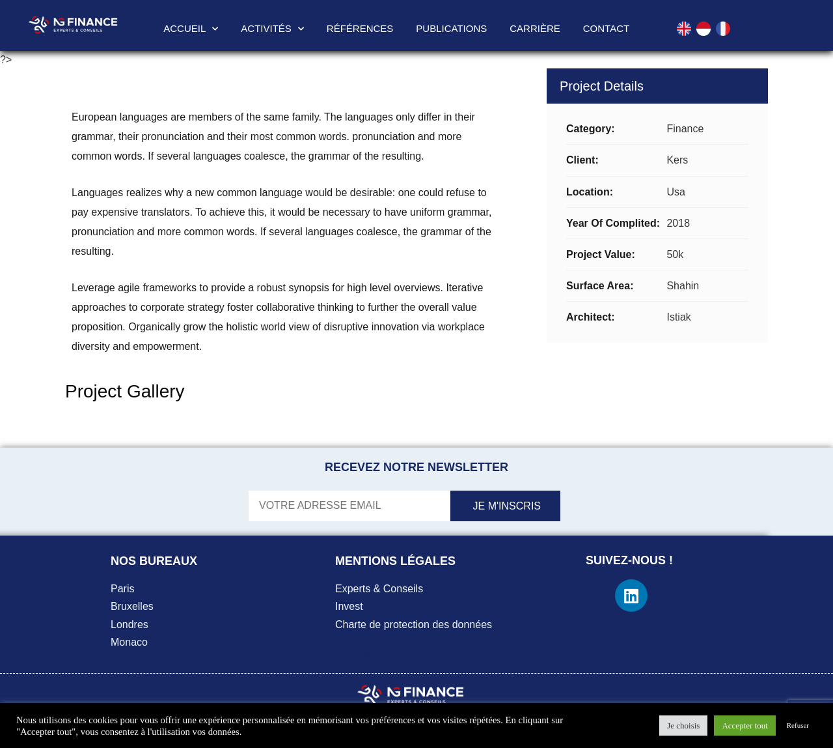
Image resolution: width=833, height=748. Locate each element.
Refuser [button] (798, 725)
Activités (272, 29)
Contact (606, 28)
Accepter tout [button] (744, 725)
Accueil (190, 29)
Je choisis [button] (683, 725)
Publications (451, 28)
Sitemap (354, 651)
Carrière (535, 28)
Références (360, 28)
